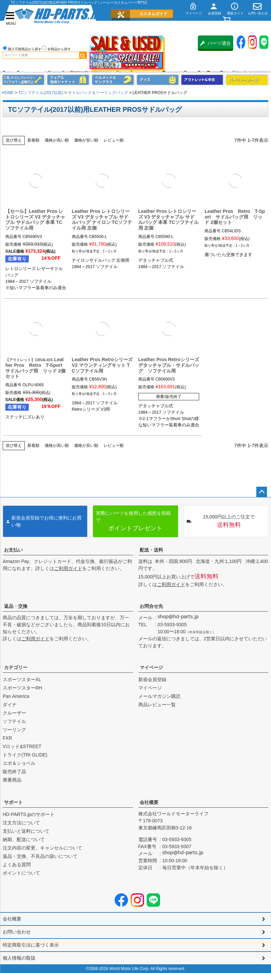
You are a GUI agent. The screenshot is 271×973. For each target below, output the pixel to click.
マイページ (151, 667)
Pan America (16, 696)
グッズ (158, 80)
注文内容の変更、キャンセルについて (42, 847)
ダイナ (10, 704)
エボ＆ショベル (19, 763)
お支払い (13, 550)
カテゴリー (15, 667)
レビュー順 (114, 140)
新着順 (33, 140)
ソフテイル (14, 721)
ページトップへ (261, 492)
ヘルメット (113, 80)
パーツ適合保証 (215, 45)
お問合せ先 (151, 606)
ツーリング (14, 729)
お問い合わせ (17, 932)
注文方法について (21, 822)
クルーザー (14, 713)
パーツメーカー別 (247, 80)
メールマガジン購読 (159, 696)
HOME (8, 92)
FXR (7, 738)
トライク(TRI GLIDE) (25, 754)
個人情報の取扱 (19, 958)
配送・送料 (151, 550)
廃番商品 (12, 780)
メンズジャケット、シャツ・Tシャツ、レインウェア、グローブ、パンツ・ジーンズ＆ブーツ (68, 80)
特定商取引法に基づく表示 (31, 945)
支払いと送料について (26, 831)
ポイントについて (21, 873)
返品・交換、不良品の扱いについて (40, 856)
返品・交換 (15, 606)
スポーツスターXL (22, 679)
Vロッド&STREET (22, 746)
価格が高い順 (57, 140)
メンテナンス (24, 80)
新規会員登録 (152, 679)
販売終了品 (14, 771)
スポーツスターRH (22, 688)
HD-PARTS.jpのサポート (28, 814)
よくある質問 (17, 864)
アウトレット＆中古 (202, 80)
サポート (13, 802)
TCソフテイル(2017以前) (40, 92)
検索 (83, 55)
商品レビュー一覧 (157, 704)
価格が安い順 (86, 140)
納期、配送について (24, 839)
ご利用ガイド (68, 568)
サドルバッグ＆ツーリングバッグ (98, 92)
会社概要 (149, 802)
